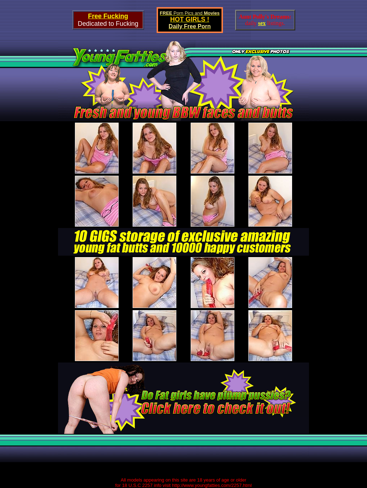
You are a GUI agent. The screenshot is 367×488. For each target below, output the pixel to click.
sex (262, 23)
